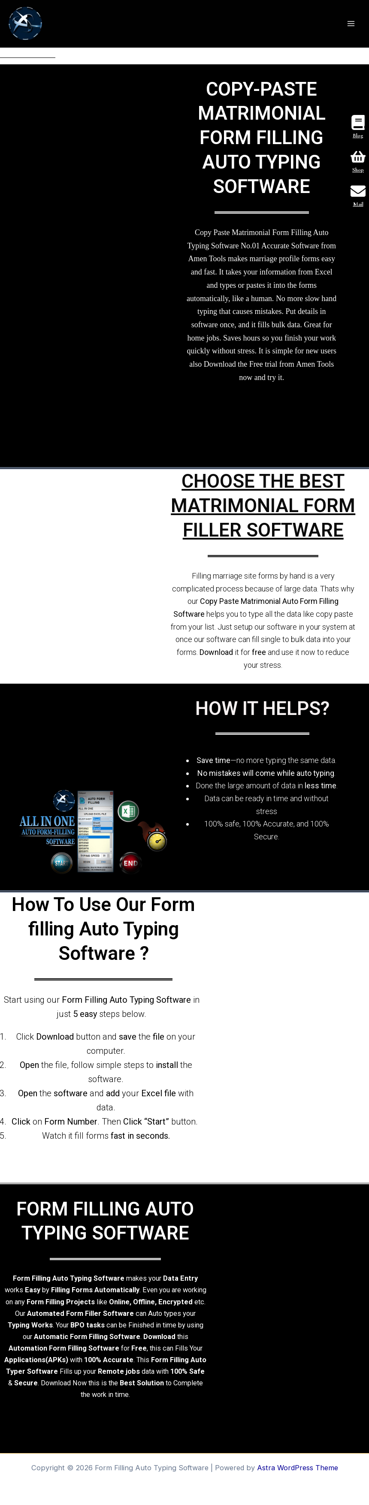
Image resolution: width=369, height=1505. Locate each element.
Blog (358, 135)
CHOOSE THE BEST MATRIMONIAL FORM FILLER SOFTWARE (263, 505)
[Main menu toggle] (350, 23)
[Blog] (358, 123)
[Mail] (358, 192)
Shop (358, 169)
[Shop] (358, 157)
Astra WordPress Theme (297, 1467)
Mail (358, 204)
